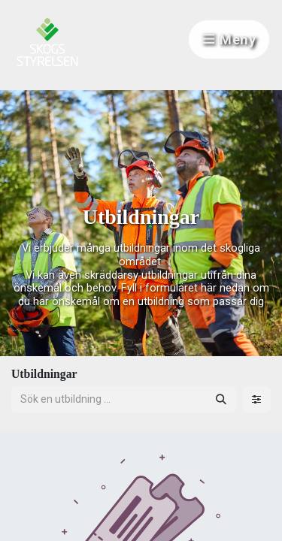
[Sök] (221, 399)
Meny (229, 39)
